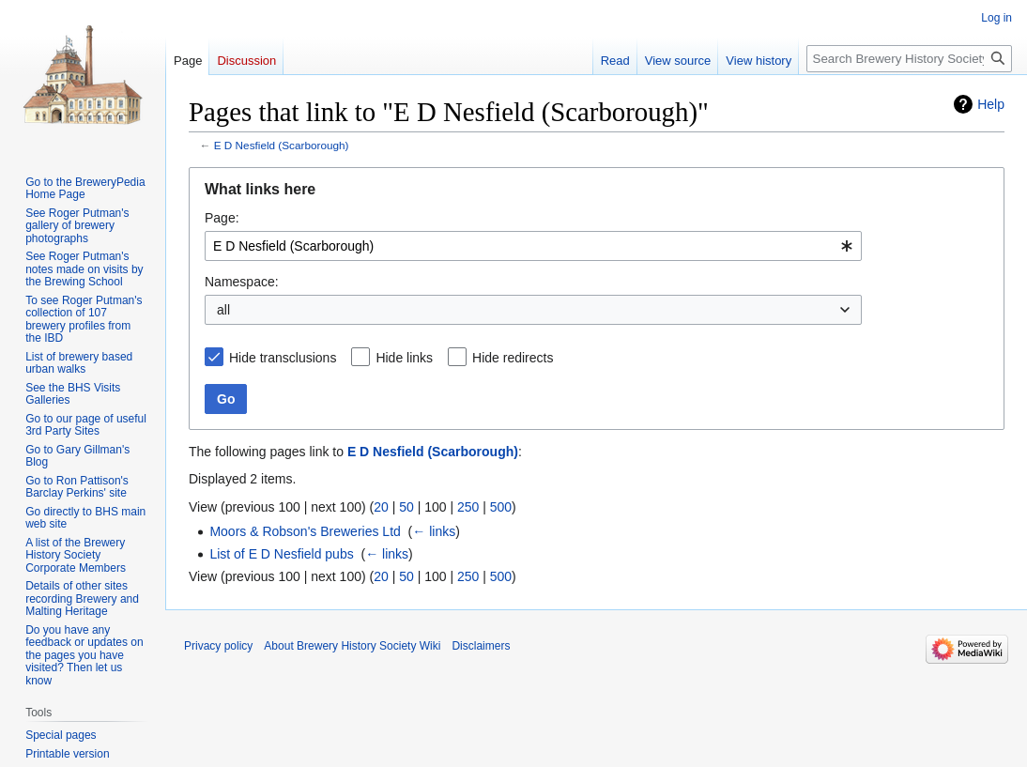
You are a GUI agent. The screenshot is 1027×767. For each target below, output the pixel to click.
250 (468, 506)
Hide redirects (512, 357)
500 (501, 506)
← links (433, 531)
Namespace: (242, 281)
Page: (222, 217)
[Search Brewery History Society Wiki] (909, 58)
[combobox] (533, 246)
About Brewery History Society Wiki (352, 645)
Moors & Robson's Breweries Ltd (304, 531)
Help (990, 104)
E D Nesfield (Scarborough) (281, 145)
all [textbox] (223, 309)
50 (406, 506)
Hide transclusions (282, 357)
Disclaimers (481, 645)
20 (381, 506)
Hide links (404, 357)
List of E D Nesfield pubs (281, 553)
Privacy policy (218, 645)
